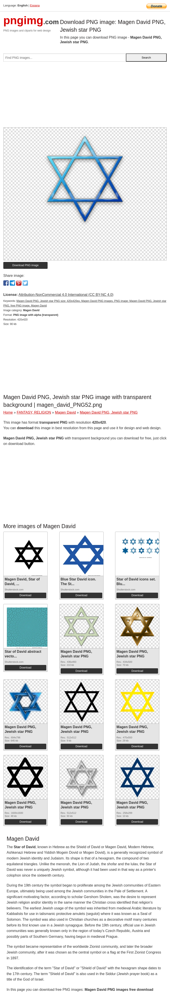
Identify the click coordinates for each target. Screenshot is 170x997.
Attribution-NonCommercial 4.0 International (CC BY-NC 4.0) (65, 295)
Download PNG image (25, 265)
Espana (35, 5)
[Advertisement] (85, 96)
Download (25, 595)
